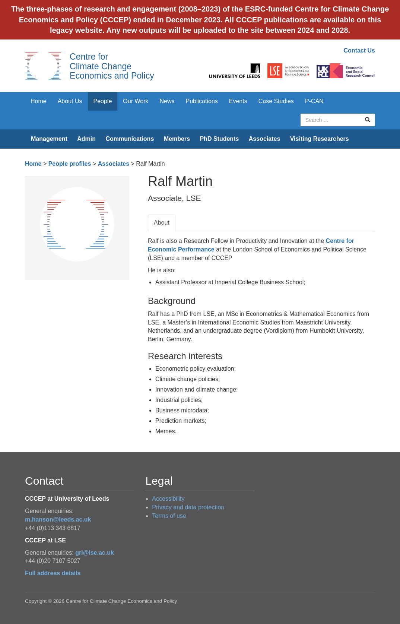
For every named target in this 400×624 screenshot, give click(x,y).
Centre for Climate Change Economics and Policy (112, 66)
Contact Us (359, 50)
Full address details (52, 573)
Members (177, 139)
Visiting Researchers (319, 139)
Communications (129, 139)
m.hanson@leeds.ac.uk (58, 519)
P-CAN (314, 101)
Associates (264, 139)
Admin (86, 139)
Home (39, 101)
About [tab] (161, 222)
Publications (202, 101)
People (102, 101)
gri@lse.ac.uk (94, 552)
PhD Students (219, 139)
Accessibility (168, 498)
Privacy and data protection (188, 507)
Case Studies (276, 101)
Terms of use (169, 516)
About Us (70, 101)
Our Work (135, 101)
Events (238, 101)
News (166, 101)
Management (49, 139)
